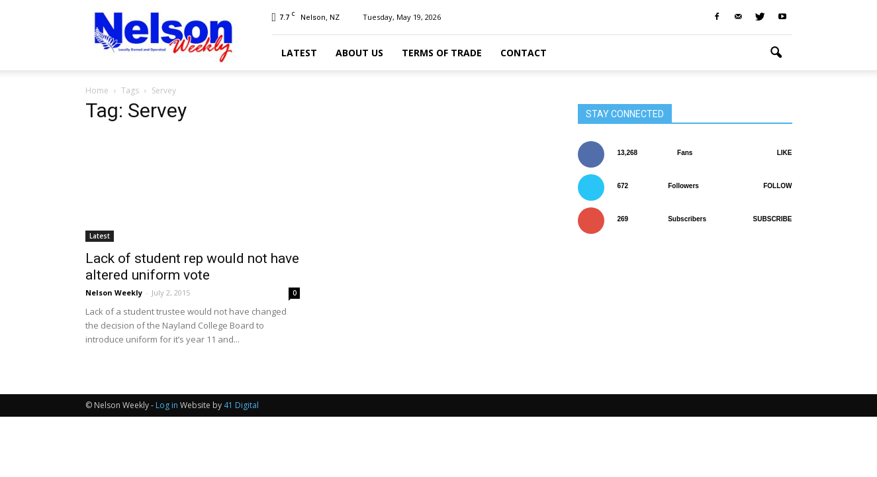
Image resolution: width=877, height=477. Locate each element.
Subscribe (772, 219)
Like (784, 152)
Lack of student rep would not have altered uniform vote (192, 266)
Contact (523, 52)
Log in (167, 405)
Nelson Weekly (113, 292)
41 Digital (241, 405)
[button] (776, 53)
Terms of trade (442, 52)
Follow (777, 185)
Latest (299, 52)
